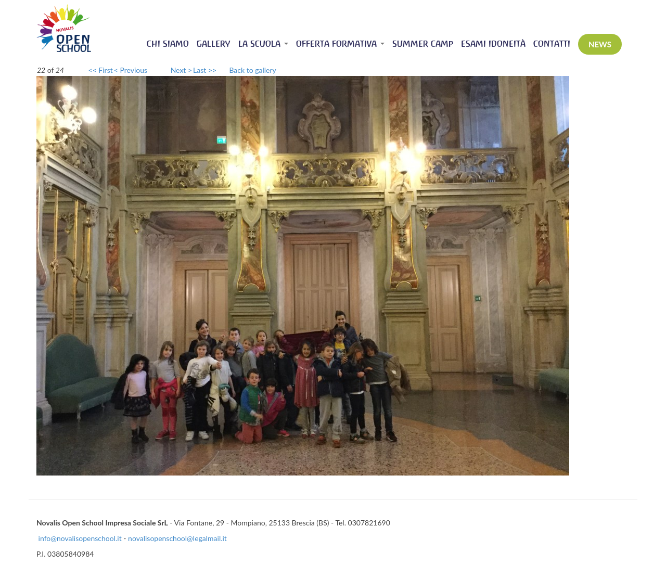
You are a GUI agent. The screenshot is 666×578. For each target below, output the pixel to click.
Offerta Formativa (340, 44)
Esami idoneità (493, 44)
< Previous (130, 70)
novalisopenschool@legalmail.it (177, 538)
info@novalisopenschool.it (80, 538)
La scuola (263, 44)
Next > (181, 70)
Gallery (213, 44)
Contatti (551, 44)
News (599, 44)
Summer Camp (422, 44)
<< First (100, 70)
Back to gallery (252, 70)
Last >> (204, 70)
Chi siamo (168, 44)
